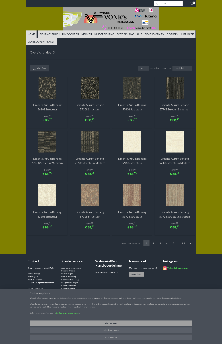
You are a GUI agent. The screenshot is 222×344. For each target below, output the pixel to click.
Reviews (64, 291)
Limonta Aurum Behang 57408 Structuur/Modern (47, 161)
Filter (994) (39, 68)
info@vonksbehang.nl (42, 297)
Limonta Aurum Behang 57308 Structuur (90, 107)
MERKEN (86, 34)
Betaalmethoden (68, 271)
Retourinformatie (68, 285)
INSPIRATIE (187, 34)
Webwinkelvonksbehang (177, 268)
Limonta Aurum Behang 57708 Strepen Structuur (175, 107)
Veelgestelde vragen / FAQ (72, 283)
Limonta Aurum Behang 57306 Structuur (47, 214)
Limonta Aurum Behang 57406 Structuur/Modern (174, 161)
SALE (139, 34)
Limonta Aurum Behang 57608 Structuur (132, 107)
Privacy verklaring (68, 276)
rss (135, 338)
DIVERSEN (173, 34)
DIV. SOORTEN (70, 34)
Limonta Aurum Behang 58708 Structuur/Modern (89, 161)
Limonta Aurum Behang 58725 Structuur (132, 214)
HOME (31, 34)
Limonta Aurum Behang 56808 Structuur (47, 107)
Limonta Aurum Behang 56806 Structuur (132, 161)
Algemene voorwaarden (71, 268)
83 (183, 243)
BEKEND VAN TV (154, 34)
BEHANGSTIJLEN (50, 34)
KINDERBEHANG (104, 34)
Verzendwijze (67, 274)
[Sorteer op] (182, 68)
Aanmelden (136, 274)
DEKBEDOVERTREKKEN (41, 41)
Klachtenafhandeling (69, 280)
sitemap (129, 338)
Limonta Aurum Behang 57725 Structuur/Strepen (174, 214)
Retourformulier (68, 288)
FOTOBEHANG (125, 34)
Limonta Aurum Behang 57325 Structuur (90, 214)
